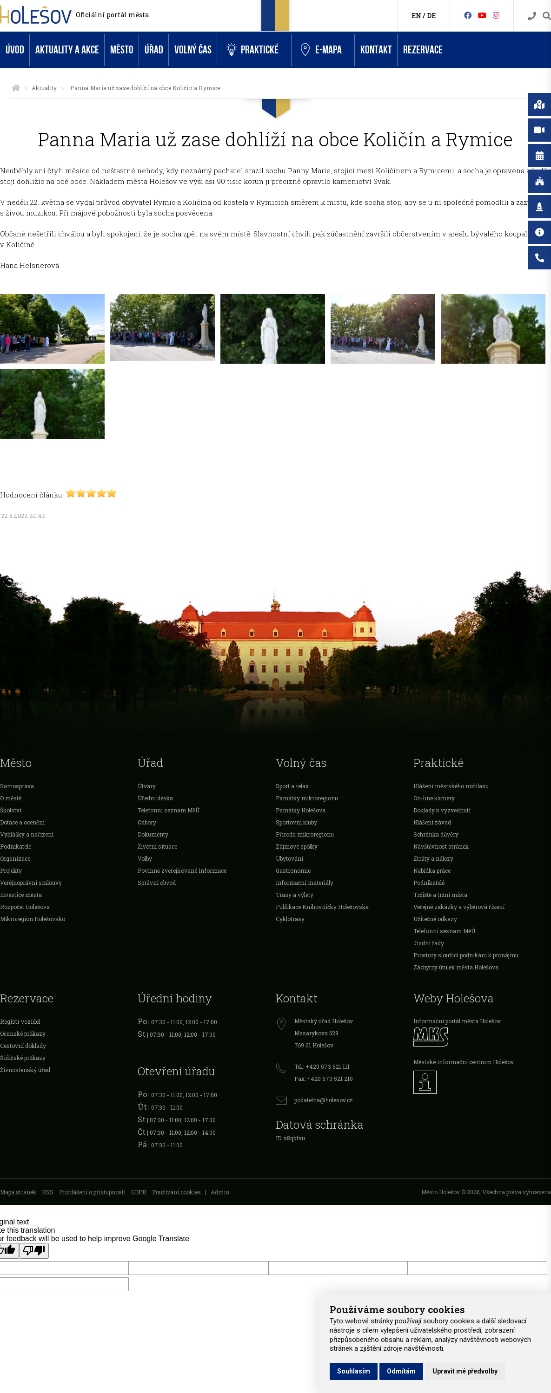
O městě (10, 798)
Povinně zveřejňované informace (182, 870)
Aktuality (44, 88)
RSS (47, 1192)
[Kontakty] (532, 16)
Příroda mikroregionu (305, 834)
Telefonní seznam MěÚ (168, 810)
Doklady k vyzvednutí (442, 810)
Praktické (252, 50)
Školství (10, 810)
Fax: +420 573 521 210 (323, 1078)
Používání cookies (176, 1192)
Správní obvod (157, 882)
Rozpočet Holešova (25, 906)
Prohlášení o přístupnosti (92, 1192)
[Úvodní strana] (16, 88)
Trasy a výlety (294, 894)
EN (416, 15)
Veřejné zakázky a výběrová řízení (459, 906)
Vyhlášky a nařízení (26, 834)
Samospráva (17, 786)
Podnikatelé (15, 846)
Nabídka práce (432, 870)
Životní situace (157, 846)
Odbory (147, 822)
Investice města (21, 894)
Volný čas (193, 50)
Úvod (15, 50)
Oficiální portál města (112, 14)
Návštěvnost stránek (441, 846)
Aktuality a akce (67, 50)
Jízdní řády (428, 943)
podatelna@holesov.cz (323, 1100)
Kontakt (376, 50)
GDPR (138, 1192)
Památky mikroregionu (307, 798)
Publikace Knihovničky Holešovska (322, 906)
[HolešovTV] (482, 15)
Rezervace (423, 50)
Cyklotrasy (290, 918)
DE (431, 15)
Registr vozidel (20, 1021)
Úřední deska (155, 798)
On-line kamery (434, 798)
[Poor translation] (34, 1251)
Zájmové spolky (297, 846)
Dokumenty (153, 834)
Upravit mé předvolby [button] (465, 1371)
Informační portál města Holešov (457, 1021)
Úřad (154, 50)
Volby (145, 858)
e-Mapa (321, 50)
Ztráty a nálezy (433, 858)
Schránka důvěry (435, 834)
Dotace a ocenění (22, 822)
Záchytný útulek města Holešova (455, 967)
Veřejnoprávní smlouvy (31, 882)
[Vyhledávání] (547, 16)
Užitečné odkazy (435, 918)
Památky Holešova (300, 810)
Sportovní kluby (296, 822)
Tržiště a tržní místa (440, 894)
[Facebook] (468, 15)
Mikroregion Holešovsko (32, 918)
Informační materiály (304, 882)
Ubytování (289, 858)
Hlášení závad (432, 822)
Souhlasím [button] (353, 1371)
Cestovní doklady (23, 1045)
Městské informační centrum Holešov (463, 1062)
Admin (220, 1192)
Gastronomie (293, 870)
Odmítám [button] (401, 1371)
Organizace (15, 858)
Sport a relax (292, 786)
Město (121, 50)
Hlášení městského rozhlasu (451, 786)
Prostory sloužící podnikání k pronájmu (465, 955)
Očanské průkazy (23, 1033)
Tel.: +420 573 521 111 (322, 1066)
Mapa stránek (18, 1192)
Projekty (11, 870)
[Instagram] (496, 15)
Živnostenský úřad (25, 1069)
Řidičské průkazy (23, 1057)
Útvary (147, 786)
